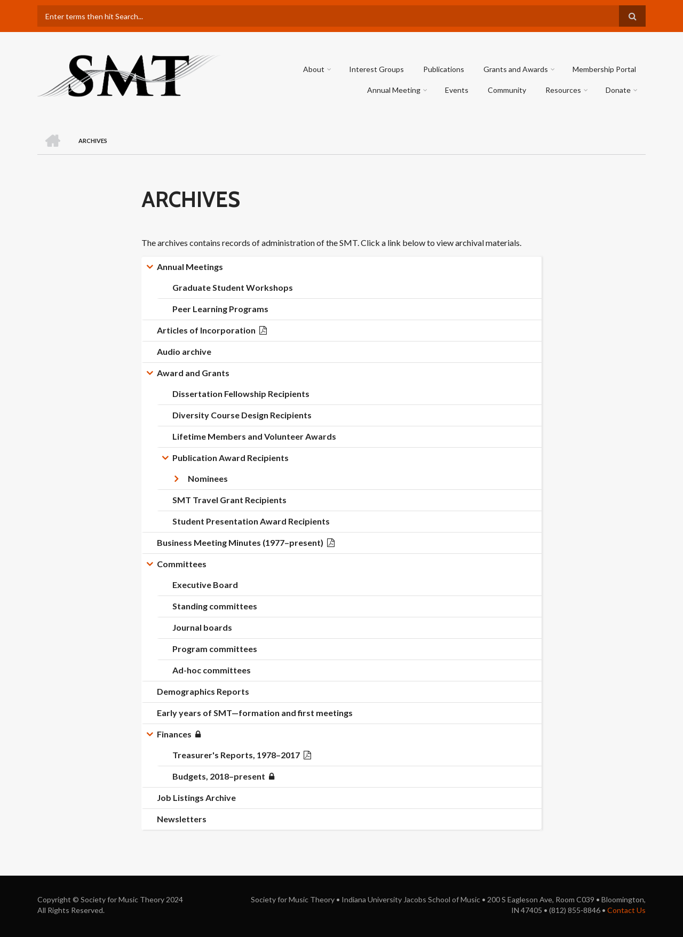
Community (507, 89)
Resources (563, 89)
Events (456, 89)
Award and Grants (193, 373)
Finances (174, 734)
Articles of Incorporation (206, 330)
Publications (443, 69)
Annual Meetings (190, 266)
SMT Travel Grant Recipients (229, 500)
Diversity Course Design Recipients (242, 415)
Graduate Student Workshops (232, 287)
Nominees (208, 478)
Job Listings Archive (196, 797)
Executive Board (205, 584)
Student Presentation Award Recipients (251, 521)
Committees (182, 564)
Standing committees (214, 606)
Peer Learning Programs (220, 309)
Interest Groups (376, 69)
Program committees (214, 649)
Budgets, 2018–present (218, 776)
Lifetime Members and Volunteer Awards (254, 436)
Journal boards (202, 627)
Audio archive (184, 351)
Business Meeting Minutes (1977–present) (240, 542)
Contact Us (626, 910)
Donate (618, 89)
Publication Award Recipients (230, 457)
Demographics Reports (203, 691)
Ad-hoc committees (211, 670)
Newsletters (182, 819)
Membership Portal (604, 69)
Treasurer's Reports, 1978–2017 (236, 755)
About (313, 69)
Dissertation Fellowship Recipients (240, 393)
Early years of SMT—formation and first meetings (255, 713)
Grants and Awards (515, 69)
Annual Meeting (393, 89)
